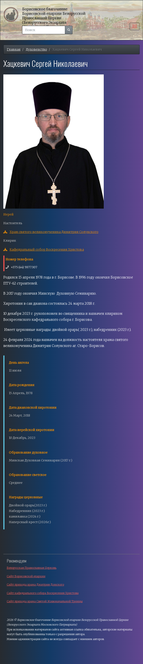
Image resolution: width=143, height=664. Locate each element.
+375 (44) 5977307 (24, 267)
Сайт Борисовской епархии (26, 576)
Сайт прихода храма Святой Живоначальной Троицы (45, 601)
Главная (14, 49)
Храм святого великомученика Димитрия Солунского (54, 232)
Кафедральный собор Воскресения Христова (47, 249)
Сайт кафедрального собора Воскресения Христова (43, 593)
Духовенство (36, 49)
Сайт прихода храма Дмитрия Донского (35, 584)
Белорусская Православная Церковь (31, 567)
